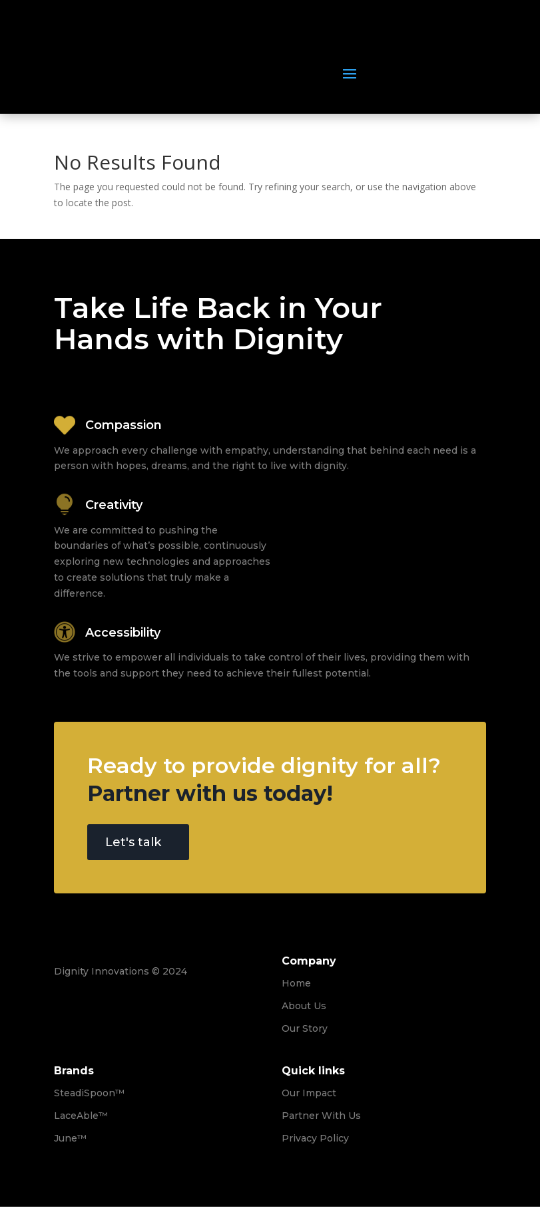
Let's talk (133, 842)
